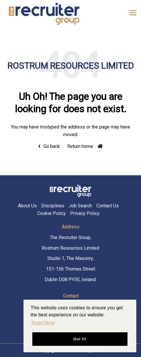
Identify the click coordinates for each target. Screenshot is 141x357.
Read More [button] (43, 322)
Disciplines (52, 205)
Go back (51, 146)
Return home (80, 146)
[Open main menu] (131, 12)
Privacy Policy (85, 213)
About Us (27, 205)
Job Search (80, 205)
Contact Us (107, 205)
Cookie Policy (51, 213)
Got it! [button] (80, 339)
